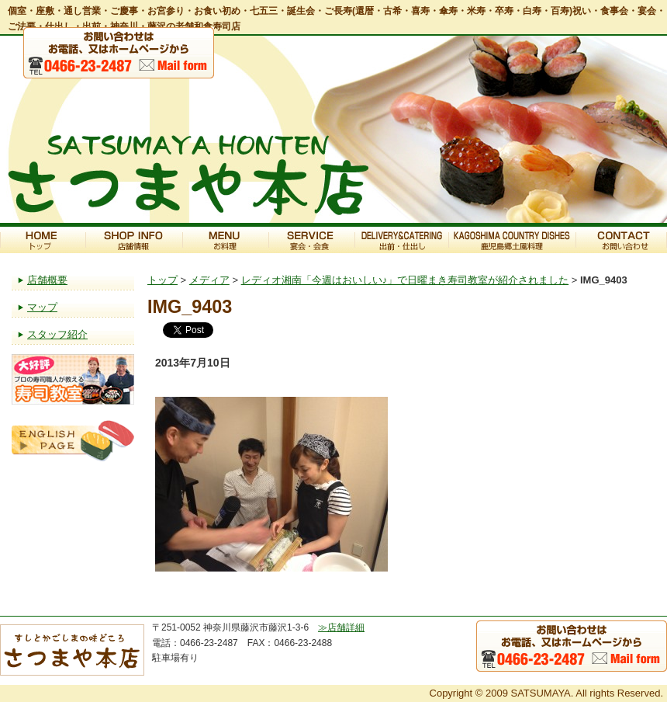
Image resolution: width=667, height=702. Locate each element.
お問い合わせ (621, 240)
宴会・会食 (311, 240)
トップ (42, 240)
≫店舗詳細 (341, 627)
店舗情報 (133, 240)
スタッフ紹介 (57, 334)
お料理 (225, 240)
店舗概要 (47, 280)
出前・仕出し (401, 240)
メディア (209, 280)
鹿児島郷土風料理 (511, 240)
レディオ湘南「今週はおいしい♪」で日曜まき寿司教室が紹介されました (405, 280)
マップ (42, 307)
